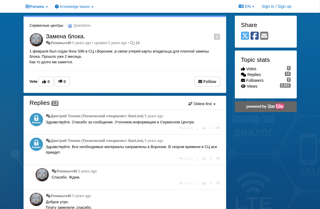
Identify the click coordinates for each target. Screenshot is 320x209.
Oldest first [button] (202, 104)
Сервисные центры (46, 25)
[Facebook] (255, 36)
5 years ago (153, 116)
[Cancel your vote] (211, 128)
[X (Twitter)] (245, 36)
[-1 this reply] (218, 128)
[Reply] (186, 128)
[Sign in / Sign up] (277, 6)
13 (137, 43)
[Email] (264, 36)
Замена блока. (65, 36)
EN (246, 6)
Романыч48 (61, 43)
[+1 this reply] (204, 128)
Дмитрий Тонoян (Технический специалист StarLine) (97, 116)
